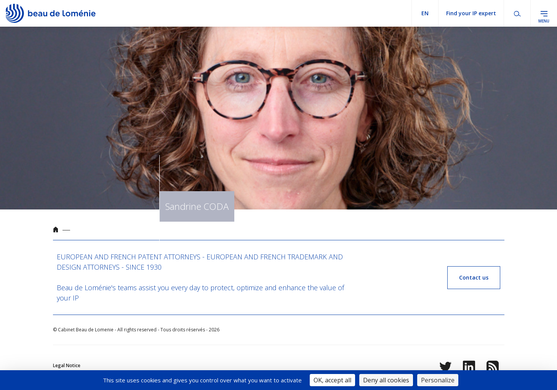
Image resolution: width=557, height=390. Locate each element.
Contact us (473, 277)
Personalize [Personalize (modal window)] (438, 380)
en (425, 13)
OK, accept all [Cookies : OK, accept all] (332, 380)
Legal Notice (66, 365)
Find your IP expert (471, 13)
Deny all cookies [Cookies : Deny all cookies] (386, 380)
